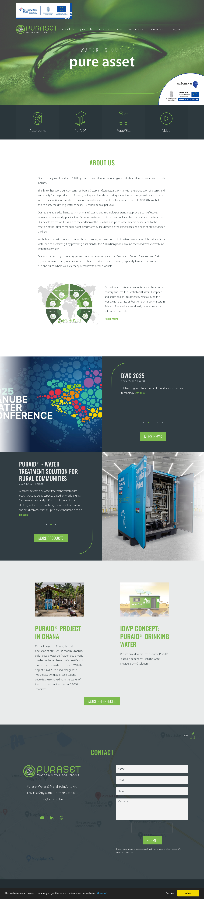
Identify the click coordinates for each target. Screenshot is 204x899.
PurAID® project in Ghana (58, 629)
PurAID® (80, 128)
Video (166, 128)
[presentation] (152, 825)
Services (104, 29)
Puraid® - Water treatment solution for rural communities (48, 468)
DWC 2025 (132, 372)
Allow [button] (188, 893)
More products (51, 535)
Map (189, 732)
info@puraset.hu (51, 796)
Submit (152, 837)
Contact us (156, 29)
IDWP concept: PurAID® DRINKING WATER (144, 633)
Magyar (175, 29)
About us (68, 29)
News (119, 29)
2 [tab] (148, 419)
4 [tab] (157, 419)
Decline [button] (170, 893)
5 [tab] (162, 419)
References (136, 29)
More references (102, 698)
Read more (112, 315)
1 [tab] (143, 419)
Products (86, 29)
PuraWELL (123, 128)
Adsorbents (37, 128)
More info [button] (102, 893)
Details (139, 389)
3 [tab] (153, 419)
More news (153, 433)
